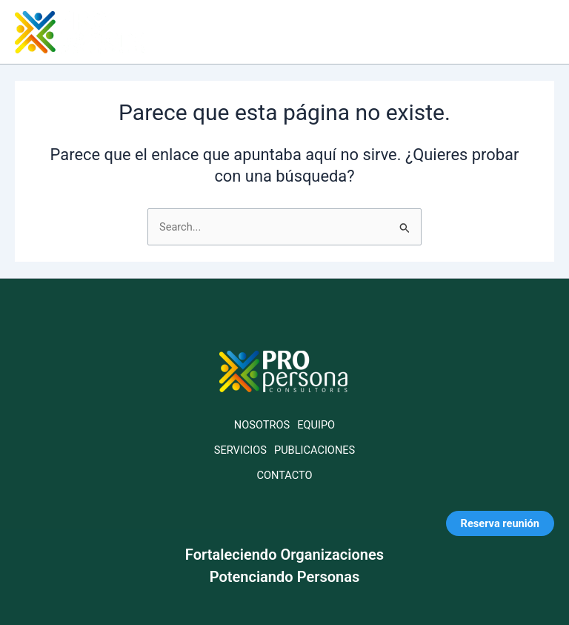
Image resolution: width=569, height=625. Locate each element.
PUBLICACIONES (314, 450)
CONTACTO (284, 475)
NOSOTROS (262, 424)
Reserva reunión (500, 523)
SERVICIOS (240, 450)
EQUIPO (316, 424)
